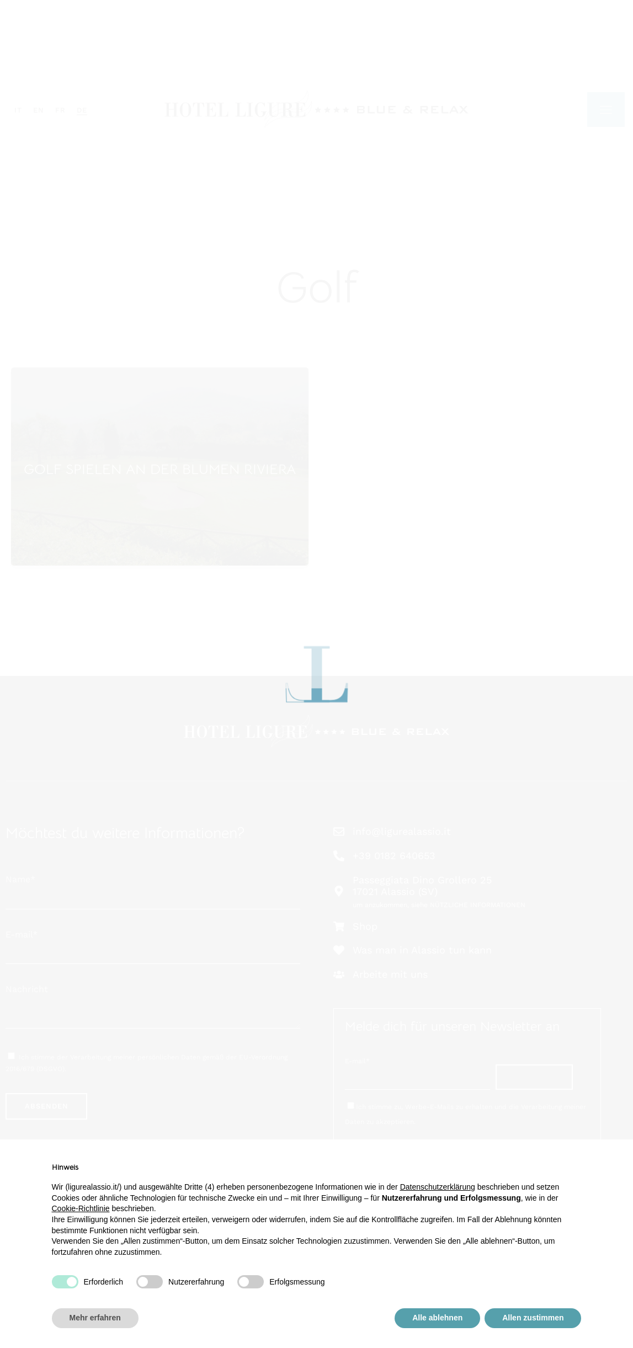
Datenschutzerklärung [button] (437, 1186)
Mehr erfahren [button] (95, 1317)
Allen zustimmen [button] (532, 1317)
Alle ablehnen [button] (437, 1317)
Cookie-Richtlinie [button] (81, 1208)
